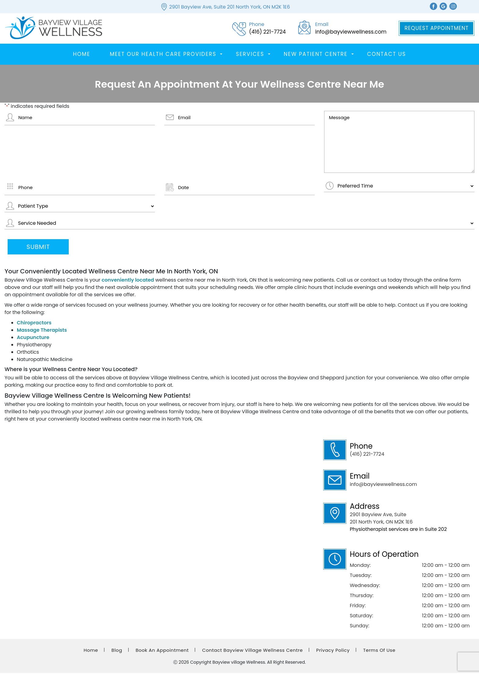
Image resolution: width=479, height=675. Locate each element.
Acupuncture (33, 339)
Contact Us (386, 56)
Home (81, 56)
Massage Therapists (42, 332)
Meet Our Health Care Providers (163, 56)
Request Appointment (436, 29)
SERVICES (250, 56)
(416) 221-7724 (367, 456)
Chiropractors (34, 324)
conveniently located (128, 282)
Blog (117, 652)
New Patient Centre (316, 56)
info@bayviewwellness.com (383, 486)
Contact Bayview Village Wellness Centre (252, 652)
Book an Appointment (162, 652)
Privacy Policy (333, 652)
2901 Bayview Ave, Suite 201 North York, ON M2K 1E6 (229, 6)
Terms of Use (379, 652)
